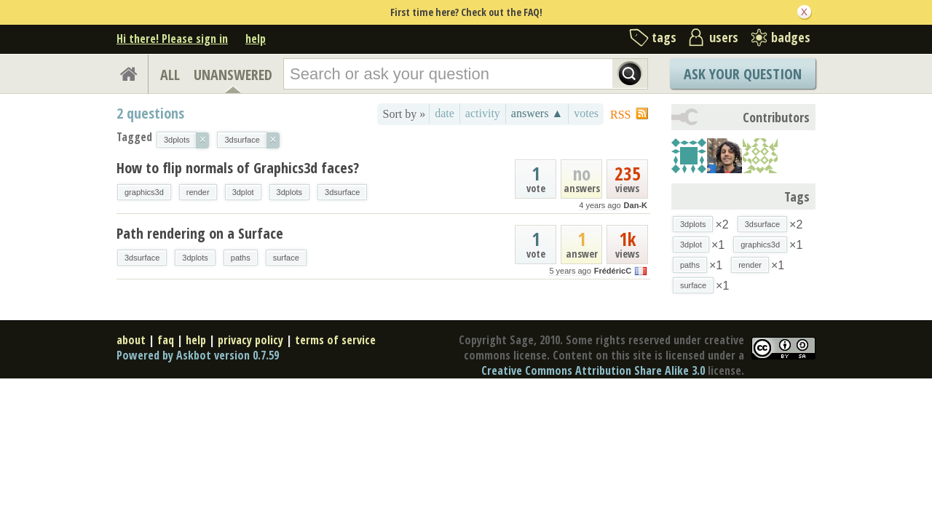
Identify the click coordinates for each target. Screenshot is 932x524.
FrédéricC (612, 270)
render (198, 192)
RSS (620, 114)
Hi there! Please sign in (172, 39)
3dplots (289, 192)
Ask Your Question (743, 74)
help (255, 39)
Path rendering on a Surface (199, 233)
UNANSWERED (233, 74)
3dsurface (342, 192)
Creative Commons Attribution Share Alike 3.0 (593, 370)
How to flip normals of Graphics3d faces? (237, 168)
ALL (170, 74)
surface (286, 257)
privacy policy (250, 340)
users (723, 37)
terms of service (335, 340)
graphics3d (144, 192)
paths (240, 257)
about (131, 340)
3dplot (243, 192)
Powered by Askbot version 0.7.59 (197, 355)
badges (790, 37)
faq (165, 340)
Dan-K (635, 205)
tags (664, 37)
